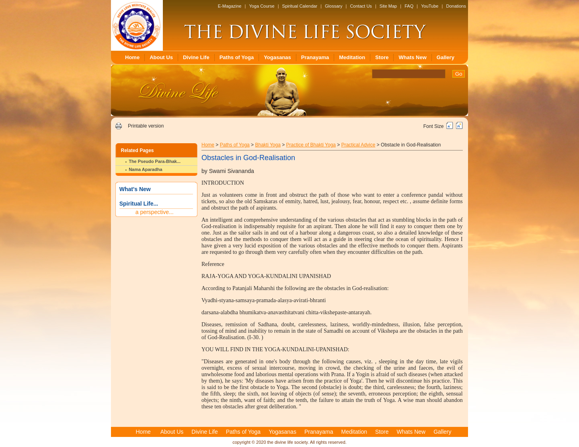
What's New (135, 189)
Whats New (412, 57)
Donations (456, 6)
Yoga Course (261, 6)
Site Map (388, 6)
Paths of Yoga (237, 57)
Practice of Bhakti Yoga (311, 145)
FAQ (408, 6)
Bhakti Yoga (267, 145)
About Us (161, 57)
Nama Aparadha (145, 169)
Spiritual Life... (138, 203)
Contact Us (361, 6)
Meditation (352, 57)
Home (132, 57)
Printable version (146, 126)
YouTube (429, 6)
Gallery (445, 57)
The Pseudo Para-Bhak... (155, 161)
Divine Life (196, 57)
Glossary (333, 6)
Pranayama (315, 57)
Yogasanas (277, 57)
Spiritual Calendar (299, 6)
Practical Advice (358, 145)
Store (381, 57)
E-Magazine (230, 6)
